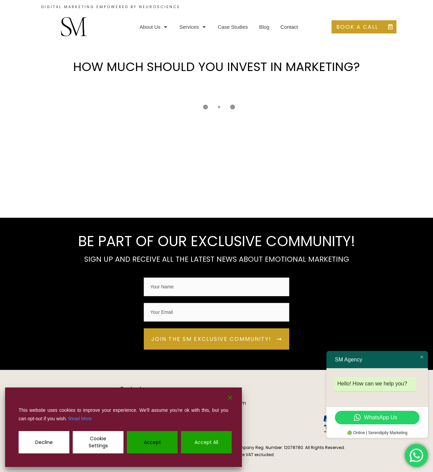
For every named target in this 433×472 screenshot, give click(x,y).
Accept (152, 442)
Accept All (206, 442)
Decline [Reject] (44, 442)
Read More (80, 418)
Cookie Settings (98, 442)
